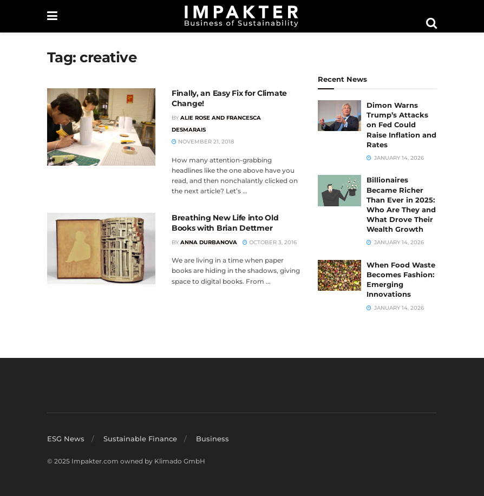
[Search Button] (431, 23)
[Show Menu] (52, 16)
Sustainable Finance (140, 438)
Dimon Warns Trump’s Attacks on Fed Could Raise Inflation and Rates (401, 125)
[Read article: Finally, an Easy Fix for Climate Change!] (101, 127)
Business (212, 438)
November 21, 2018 (203, 141)
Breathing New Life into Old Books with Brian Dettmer (225, 223)
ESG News (65, 438)
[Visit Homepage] (241, 16)
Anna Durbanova (208, 242)
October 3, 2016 (270, 242)
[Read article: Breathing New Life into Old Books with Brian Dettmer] (101, 251)
